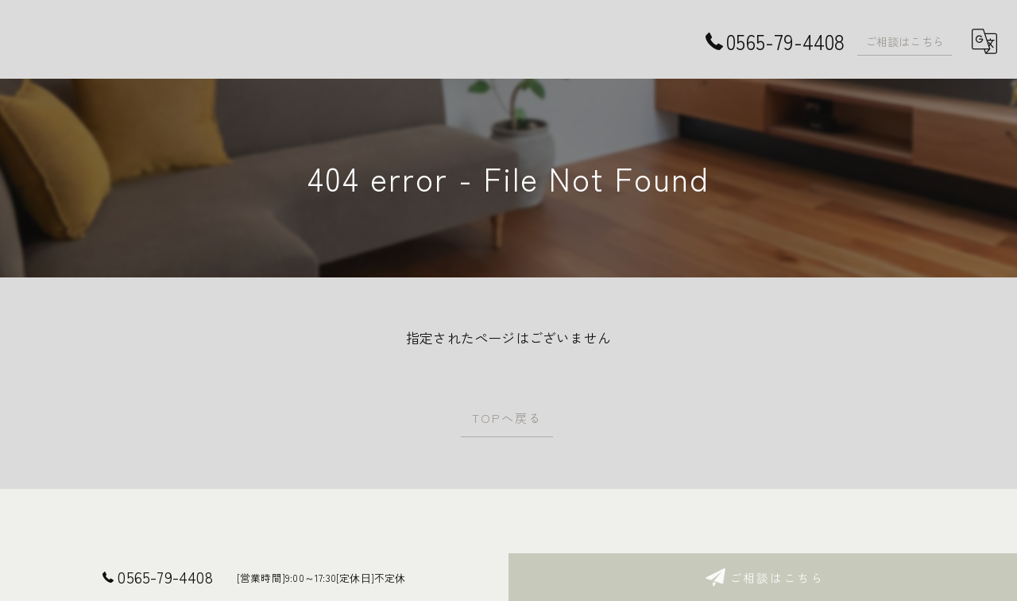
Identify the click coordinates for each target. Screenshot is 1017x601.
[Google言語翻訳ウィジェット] (984, 41)
